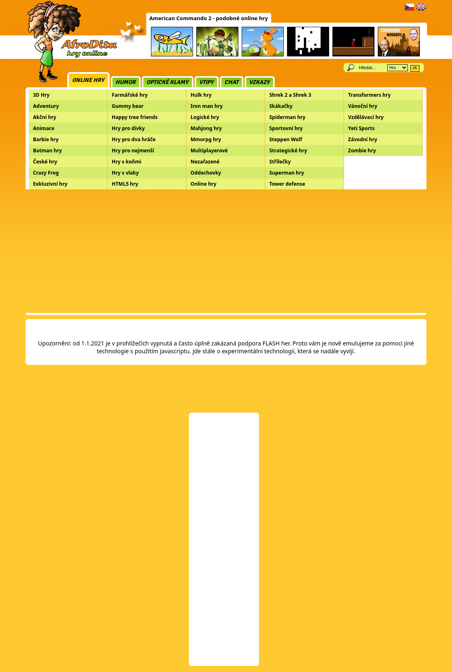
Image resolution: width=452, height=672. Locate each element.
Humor (125, 82)
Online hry (88, 80)
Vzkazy (259, 82)
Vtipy (206, 82)
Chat (231, 82)
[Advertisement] (226, 251)
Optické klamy (167, 82)
